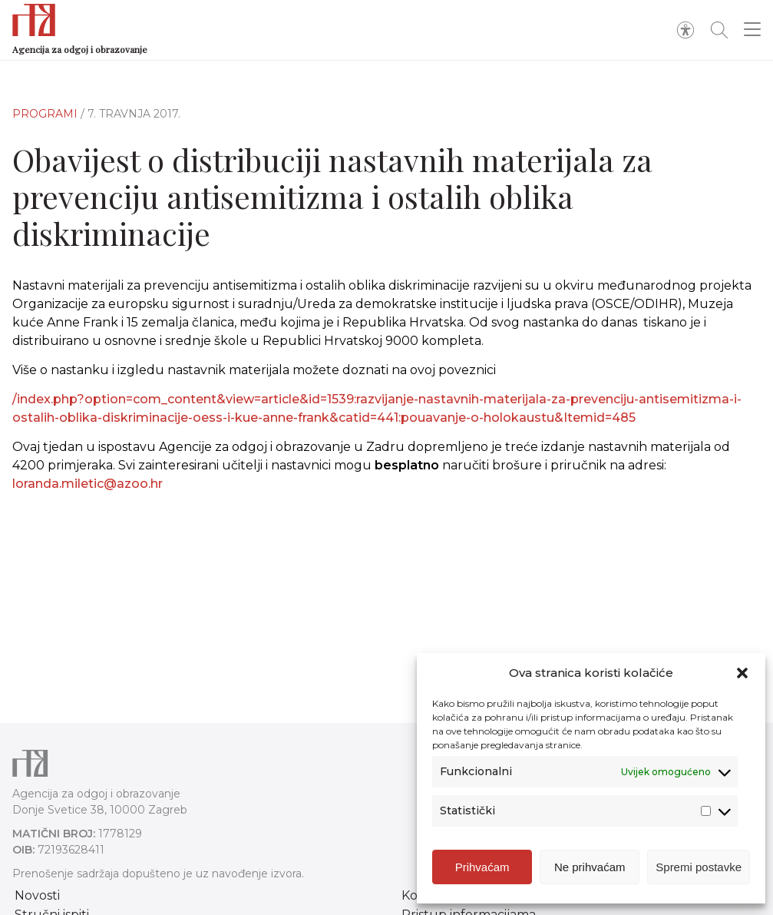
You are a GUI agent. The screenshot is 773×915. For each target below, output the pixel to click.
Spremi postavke (699, 869)
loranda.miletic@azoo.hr (87, 483)
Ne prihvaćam (590, 869)
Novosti (37, 895)
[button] (742, 675)
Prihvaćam (482, 869)
